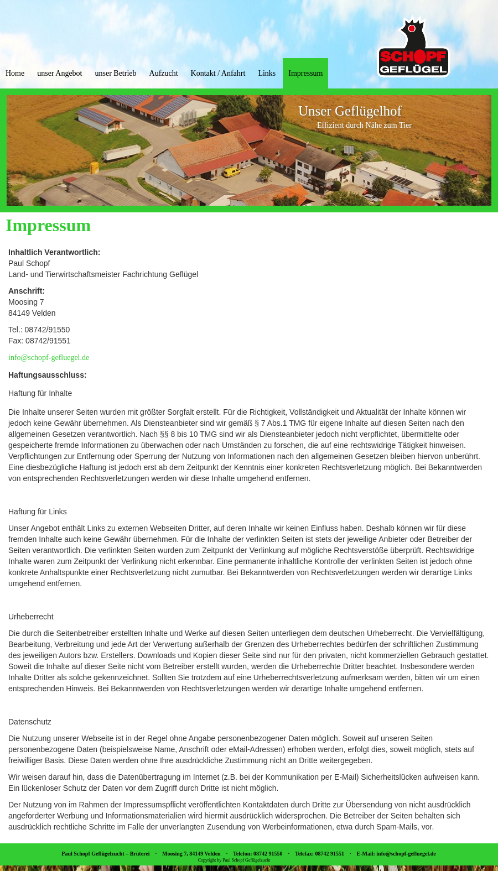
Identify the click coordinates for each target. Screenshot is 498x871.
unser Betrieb (115, 73)
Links (267, 73)
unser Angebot (59, 73)
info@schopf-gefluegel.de (48, 357)
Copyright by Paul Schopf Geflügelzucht (234, 860)
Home (15, 73)
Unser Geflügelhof (350, 110)
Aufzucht (163, 73)
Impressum (305, 73)
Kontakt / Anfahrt (218, 73)
